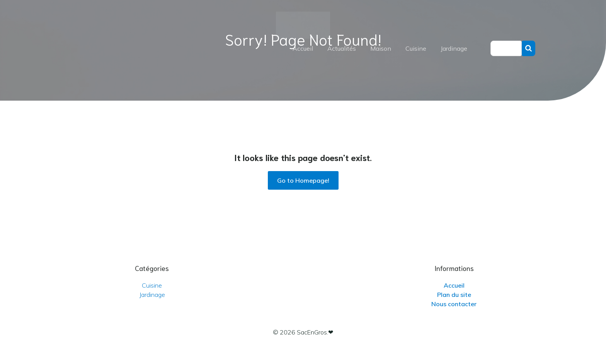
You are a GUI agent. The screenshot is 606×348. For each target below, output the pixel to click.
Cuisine (415, 48)
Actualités (341, 48)
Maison (380, 48)
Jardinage (454, 48)
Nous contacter (454, 304)
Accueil (303, 48)
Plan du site (454, 294)
